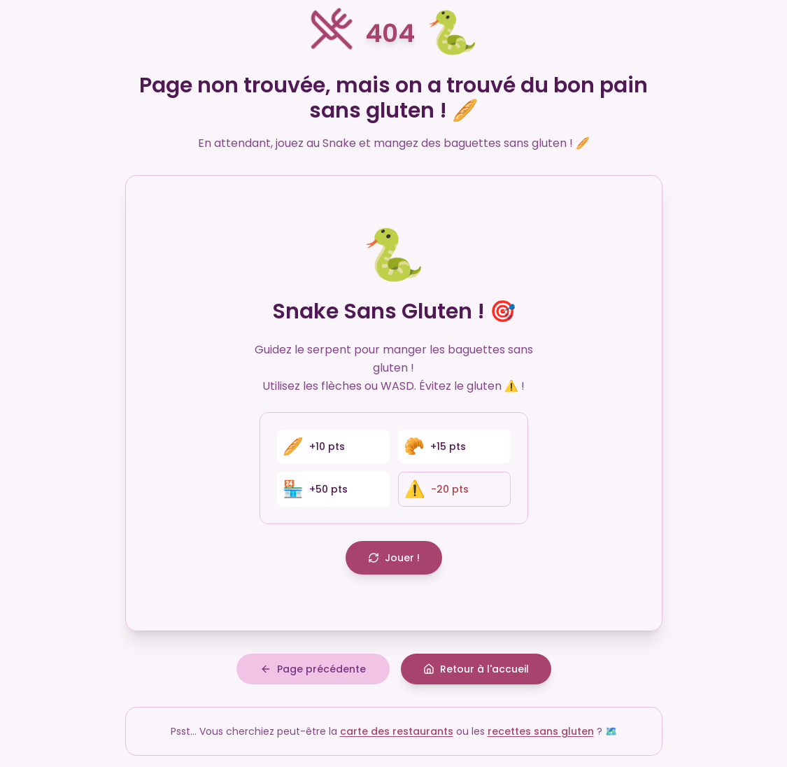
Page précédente (313, 669)
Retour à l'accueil (476, 669)
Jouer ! (394, 558)
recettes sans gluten (541, 731)
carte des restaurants (396, 731)
